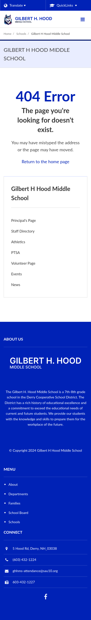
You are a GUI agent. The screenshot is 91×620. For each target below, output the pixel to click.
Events (16, 274)
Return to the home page (45, 161)
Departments (18, 494)
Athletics (18, 242)
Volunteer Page (23, 263)
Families (14, 503)
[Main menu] (82, 19)
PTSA (22, 253)
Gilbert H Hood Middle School (50, 34)
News (22, 285)
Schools (21, 34)
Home (7, 34)
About (13, 484)
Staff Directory (22, 231)
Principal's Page (23, 220)
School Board (18, 513)
